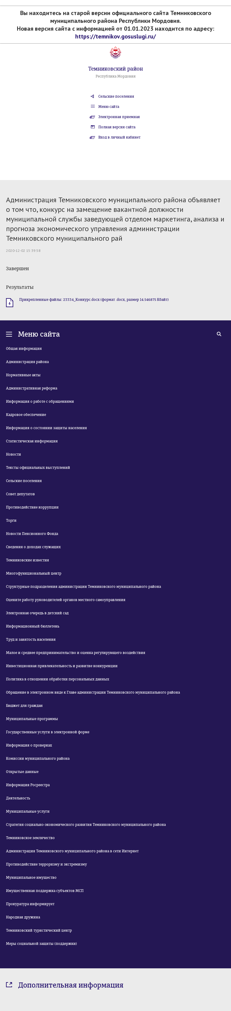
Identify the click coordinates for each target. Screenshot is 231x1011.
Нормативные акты (23, 375)
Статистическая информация (32, 441)
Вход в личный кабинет (119, 137)
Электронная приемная (119, 117)
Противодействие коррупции (32, 507)
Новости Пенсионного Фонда (32, 534)
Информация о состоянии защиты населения (46, 428)
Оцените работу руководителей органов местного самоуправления (65, 600)
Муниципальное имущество (31, 877)
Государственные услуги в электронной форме (47, 732)
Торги (11, 520)
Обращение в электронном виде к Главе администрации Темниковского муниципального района (93, 692)
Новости (13, 454)
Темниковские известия (27, 560)
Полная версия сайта (116, 127)
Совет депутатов (20, 494)
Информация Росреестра (28, 785)
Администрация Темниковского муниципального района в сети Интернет (72, 851)
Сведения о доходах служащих (33, 547)
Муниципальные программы (32, 719)
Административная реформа (31, 388)
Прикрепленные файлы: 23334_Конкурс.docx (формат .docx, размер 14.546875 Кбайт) (94, 300)
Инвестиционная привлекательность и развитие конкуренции (62, 666)
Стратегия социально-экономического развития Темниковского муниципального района (86, 825)
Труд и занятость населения (31, 639)
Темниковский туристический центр (39, 930)
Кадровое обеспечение (26, 415)
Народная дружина (23, 917)
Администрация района (27, 362)
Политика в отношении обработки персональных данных (57, 679)
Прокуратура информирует (30, 904)
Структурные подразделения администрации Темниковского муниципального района (83, 587)
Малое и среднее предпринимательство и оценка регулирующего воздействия (75, 653)
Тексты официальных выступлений (38, 468)
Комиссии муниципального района (37, 758)
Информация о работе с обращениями (40, 401)
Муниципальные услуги (28, 811)
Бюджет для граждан (24, 706)
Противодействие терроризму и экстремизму (46, 864)
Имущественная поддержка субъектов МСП (45, 891)
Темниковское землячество (30, 838)
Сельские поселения (116, 96)
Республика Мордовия (116, 76)
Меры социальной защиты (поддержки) (41, 944)
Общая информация (24, 349)
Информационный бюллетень (32, 626)
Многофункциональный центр (33, 573)
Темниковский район (115, 69)
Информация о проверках (29, 745)
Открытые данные (22, 772)
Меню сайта (108, 107)
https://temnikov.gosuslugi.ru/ (115, 36)
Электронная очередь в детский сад (37, 613)
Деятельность (18, 798)
